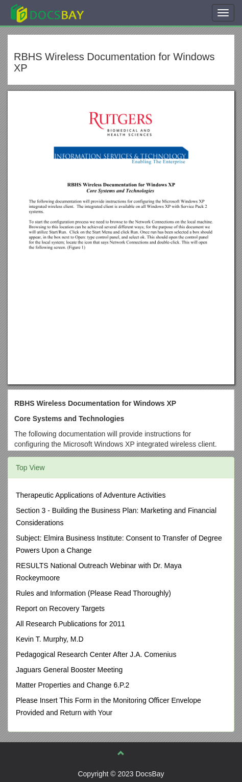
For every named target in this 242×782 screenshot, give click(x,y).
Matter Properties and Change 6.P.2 (72, 685)
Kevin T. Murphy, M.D (50, 639)
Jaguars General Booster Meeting (69, 670)
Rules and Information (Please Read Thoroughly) (93, 593)
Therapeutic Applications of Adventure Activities (90, 495)
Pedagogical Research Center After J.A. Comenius (96, 654)
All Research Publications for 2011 (70, 624)
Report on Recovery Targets (60, 608)
